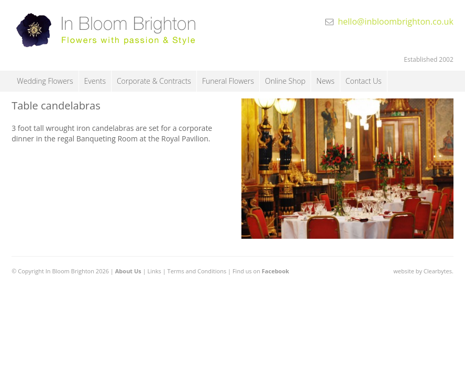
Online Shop (285, 81)
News (325, 81)
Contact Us (364, 81)
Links (154, 271)
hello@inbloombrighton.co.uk (395, 21)
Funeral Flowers (228, 81)
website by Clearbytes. (423, 271)
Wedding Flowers (45, 81)
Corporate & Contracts (154, 81)
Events (95, 81)
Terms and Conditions (197, 271)
